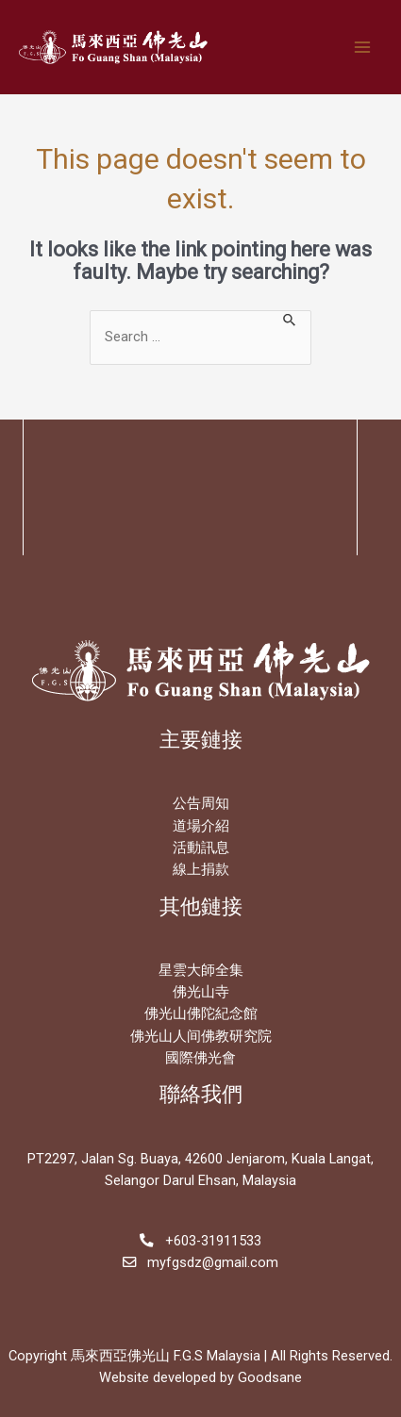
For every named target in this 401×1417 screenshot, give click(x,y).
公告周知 (201, 803)
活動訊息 (201, 847)
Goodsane (270, 1377)
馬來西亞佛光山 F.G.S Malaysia (165, 1355)
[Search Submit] (290, 318)
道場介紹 (201, 825)
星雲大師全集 (201, 970)
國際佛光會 (200, 1057)
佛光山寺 (201, 991)
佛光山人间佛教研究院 (201, 1036)
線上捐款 (201, 869)
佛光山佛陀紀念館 (201, 1013)
